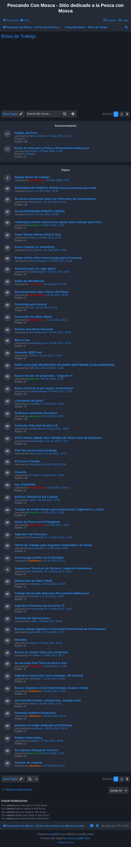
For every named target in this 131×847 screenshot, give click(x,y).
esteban (33, 740)
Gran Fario (35, 284)
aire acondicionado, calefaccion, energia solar (48, 700)
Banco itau (22, 340)
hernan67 (34, 475)
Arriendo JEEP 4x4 (28, 352)
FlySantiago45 (37, 271)
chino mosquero (38, 260)
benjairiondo (36, 728)
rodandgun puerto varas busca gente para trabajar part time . (59, 222)
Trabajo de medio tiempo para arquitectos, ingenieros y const (59, 509)
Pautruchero (36, 453)
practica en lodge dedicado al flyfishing (43, 725)
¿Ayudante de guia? (29, 400)
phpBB (53, 834)
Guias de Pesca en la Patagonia (37, 521)
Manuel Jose (36, 180)
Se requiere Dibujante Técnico (36, 750)
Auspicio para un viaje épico (35, 268)
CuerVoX (34, 596)
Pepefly (33, 151)
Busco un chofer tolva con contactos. (42, 652)
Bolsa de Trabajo (18, 36)
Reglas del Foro (26, 133)
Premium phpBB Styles (78, 838)
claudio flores (36, 428)
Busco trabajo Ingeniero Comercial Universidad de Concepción (60, 629)
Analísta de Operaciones (32, 618)
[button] (127, 114)
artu (31, 191)
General (30, 154)
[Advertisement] (65, 74)
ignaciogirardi (36, 548)
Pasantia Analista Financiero (35, 713)
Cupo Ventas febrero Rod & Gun (38, 234)
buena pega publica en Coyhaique (39, 557)
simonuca (35, 560)
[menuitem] (24, 20)
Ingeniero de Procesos (31, 534)
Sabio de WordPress (29, 281)
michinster (34, 678)
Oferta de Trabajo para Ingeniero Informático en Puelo (53, 545)
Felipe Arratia (36, 441)
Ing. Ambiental (25, 484)
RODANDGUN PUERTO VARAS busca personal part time (55, 188)
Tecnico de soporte (28, 762)
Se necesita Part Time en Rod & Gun (41, 663)
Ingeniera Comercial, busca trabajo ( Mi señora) (49, 675)
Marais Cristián (37, 136)
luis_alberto (35, 250)
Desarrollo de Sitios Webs (33, 316)
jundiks (33, 621)
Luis (31, 307)
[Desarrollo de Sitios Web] (33, 580)
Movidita (21, 639)
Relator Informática (28, 737)
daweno (33, 642)
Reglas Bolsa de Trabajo (32, 177)
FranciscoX (35, 464)
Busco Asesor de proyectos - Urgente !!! (44, 375)
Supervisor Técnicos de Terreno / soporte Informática (53, 568)
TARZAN (34, 368)
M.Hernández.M (38, 537)
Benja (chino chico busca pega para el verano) (48, 257)
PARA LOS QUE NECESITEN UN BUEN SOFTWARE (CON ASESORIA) (65, 365)
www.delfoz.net (37, 332)
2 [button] (121, 114)
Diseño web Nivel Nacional (34, 329)
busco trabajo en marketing (34, 247)
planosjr (34, 225)
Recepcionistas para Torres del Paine (41, 292)
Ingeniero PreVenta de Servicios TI (39, 605)
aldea (32, 500)
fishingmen (35, 201)
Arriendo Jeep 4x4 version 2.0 (36, 425)
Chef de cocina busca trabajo (36, 450)
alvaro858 (34, 632)
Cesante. (21, 472)
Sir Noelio (34, 655)
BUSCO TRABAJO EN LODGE (36, 497)
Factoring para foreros (31, 304)
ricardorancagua (38, 391)
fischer (32, 237)
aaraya (33, 703)
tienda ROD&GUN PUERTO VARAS (40, 211)
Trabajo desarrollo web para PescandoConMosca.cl (52, 593)
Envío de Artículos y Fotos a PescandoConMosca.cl (52, 148)
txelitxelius (35, 583)
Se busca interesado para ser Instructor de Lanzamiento (55, 198)
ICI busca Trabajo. (28, 461)
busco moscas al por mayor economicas (44, 388)
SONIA (33, 355)
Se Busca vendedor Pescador (36, 413)
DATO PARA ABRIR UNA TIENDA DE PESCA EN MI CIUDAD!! (58, 438)
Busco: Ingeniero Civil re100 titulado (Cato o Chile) (51, 688)
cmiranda (34, 403)
